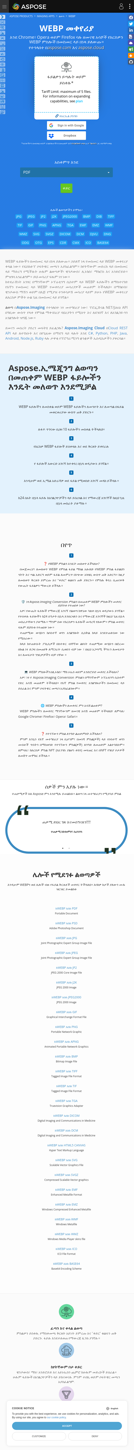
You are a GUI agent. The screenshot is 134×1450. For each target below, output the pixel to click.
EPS (51, 242)
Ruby (39, 338)
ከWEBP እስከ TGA (66, 1101)
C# (90, 333)
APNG (56, 225)
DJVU (94, 234)
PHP (113, 333)
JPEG (31, 216)
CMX (76, 242)
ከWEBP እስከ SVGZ (66, 1175)
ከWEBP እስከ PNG (66, 1027)
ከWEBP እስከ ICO (66, 1249)
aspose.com (59, 47)
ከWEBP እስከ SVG (66, 1160)
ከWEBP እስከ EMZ (66, 1204)
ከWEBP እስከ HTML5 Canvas (66, 1145)
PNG (42, 225)
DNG (107, 234)
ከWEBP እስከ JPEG (66, 953)
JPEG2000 (70, 216)
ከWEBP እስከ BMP (66, 1056)
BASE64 (102, 242)
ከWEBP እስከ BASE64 (66, 1264)
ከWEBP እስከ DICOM (66, 1116)
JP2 (43, 216)
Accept (67, 1426)
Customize (39, 1436)
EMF (83, 225)
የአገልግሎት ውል (78, 143)
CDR (63, 242)
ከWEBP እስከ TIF (66, 1086)
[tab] (62, 847)
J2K (54, 216)
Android (12, 338)
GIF (30, 225)
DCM (80, 234)
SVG (36, 234)
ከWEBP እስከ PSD (66, 923)
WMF (109, 225)
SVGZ (50, 234)
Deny (95, 1436)
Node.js (27, 338)
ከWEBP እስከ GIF (66, 1012)
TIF (20, 225)
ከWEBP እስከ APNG (66, 1042)
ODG (25, 242)
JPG (18, 216)
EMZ (96, 225)
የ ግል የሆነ (92, 143)
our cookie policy (56, 1417)
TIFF (111, 216)
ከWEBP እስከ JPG (66, 938)
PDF (66, 172)
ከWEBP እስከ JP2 (66, 968)
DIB (99, 216)
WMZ (23, 234)
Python (102, 333)
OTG (38, 242)
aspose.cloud (91, 47)
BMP (86, 216)
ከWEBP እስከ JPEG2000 (66, 997)
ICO (88, 242)
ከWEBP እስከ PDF (66, 908)
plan (79, 101)
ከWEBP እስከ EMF (66, 1190)
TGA (70, 225)
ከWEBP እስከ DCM (66, 1130)
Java (123, 333)
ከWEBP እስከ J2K (66, 982)
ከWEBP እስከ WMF (66, 1219)
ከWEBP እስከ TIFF (66, 1071)
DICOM (65, 234)
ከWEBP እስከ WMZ (66, 1234)
